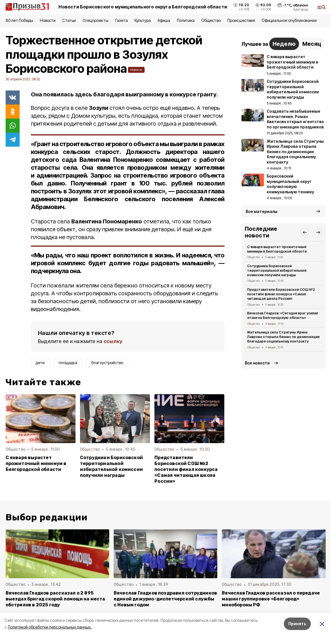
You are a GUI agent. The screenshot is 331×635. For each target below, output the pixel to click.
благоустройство (107, 362)
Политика (186, 20)
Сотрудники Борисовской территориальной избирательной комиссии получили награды (111, 466)
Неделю (284, 43)
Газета (121, 20)
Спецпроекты (95, 20)
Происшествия (241, 20)
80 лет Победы (19, 20)
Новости (48, 20)
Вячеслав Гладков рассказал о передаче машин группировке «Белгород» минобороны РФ (271, 598)
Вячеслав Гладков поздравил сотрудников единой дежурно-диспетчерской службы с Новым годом (165, 598)
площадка (68, 362)
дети (40, 362)
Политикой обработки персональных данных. (50, 627)
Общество (210, 20)
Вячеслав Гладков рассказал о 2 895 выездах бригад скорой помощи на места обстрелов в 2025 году (55, 598)
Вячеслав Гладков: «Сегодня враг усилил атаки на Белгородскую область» (282, 315)
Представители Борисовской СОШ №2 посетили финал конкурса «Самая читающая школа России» (186, 469)
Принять (297, 623)
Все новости (257, 362)
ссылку (113, 341)
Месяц (311, 43)
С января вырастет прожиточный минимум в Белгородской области (36, 463)
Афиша (163, 20)
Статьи (69, 20)
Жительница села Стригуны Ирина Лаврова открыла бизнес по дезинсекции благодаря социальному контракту (283, 336)
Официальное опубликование (289, 20)
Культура (142, 20)
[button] (304, 232)
